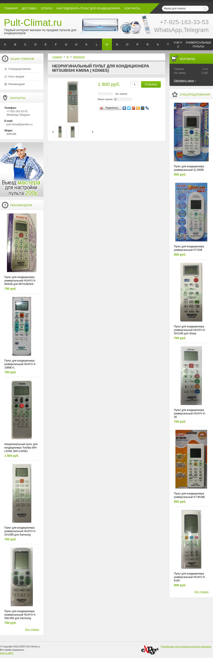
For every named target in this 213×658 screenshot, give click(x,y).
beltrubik (11, 134)
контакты (132, 8)
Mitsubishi (79, 57)
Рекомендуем (16, 84)
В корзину (151, 84)
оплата (46, 8)
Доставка (29, 8)
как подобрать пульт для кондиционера (88, 8)
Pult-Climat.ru (33, 22)
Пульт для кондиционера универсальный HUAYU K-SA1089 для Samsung (20, 531)
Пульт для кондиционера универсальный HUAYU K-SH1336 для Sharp (190, 330)
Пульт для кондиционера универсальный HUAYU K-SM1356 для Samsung (20, 615)
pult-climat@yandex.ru (20, 124)
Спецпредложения (19, 68)
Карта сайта (6, 653)
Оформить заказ (184, 80)
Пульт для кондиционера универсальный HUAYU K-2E (190, 414)
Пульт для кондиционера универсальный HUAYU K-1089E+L (20, 364)
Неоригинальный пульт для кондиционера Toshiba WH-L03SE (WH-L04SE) (20, 448)
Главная (10, 8)
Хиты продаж (16, 76)
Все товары (32, 629)
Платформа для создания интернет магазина (186, 646)
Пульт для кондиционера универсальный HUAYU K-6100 (190, 577)
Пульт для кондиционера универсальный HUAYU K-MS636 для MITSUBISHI (20, 281)
